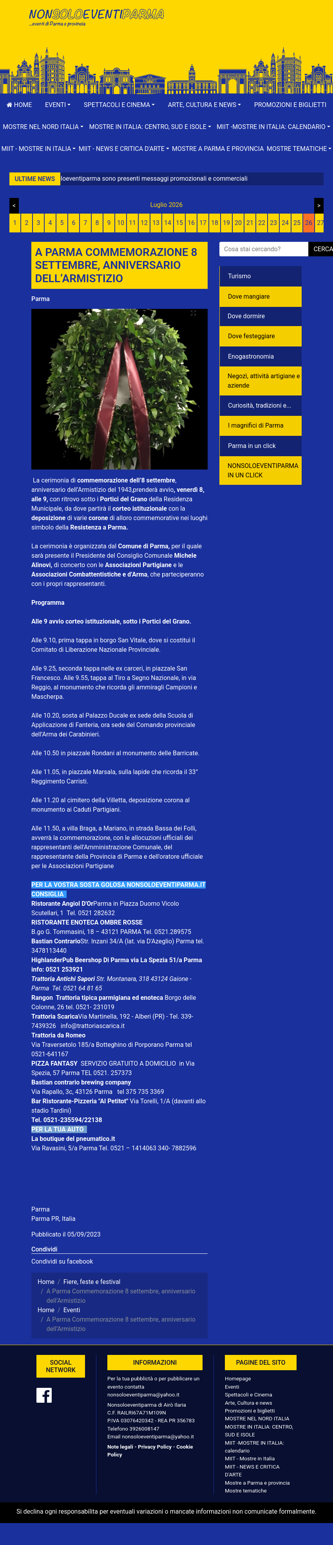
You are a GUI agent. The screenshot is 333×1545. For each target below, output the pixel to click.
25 (296, 223)
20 (238, 223)
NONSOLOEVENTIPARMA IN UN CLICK (263, 470)
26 (308, 223)
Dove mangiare (249, 296)
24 (285, 223)
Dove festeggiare (251, 336)
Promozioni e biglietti (290, 105)
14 (167, 223)
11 (132, 223)
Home (19, 105)
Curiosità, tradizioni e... (259, 405)
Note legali (120, 1446)
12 (144, 223)
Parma (40, 299)
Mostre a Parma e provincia (218, 148)
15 (179, 223)
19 (226, 223)
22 (261, 223)
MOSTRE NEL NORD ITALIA (257, 1418)
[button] (57, 105)
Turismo (239, 276)
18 (214, 223)
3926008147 (144, 1428)
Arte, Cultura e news (248, 1403)
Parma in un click (252, 446)
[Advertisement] (237, 31)
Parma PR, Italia (53, 1218)
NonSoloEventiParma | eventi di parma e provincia (96, 22)
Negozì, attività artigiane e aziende (264, 380)
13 (155, 223)
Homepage (238, 1378)
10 (120, 223)
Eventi (232, 1387)
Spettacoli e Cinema (248, 1394)
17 (202, 223)
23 (273, 223)
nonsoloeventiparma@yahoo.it (143, 1394)
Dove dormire (246, 316)
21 (249, 223)
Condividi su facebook (62, 1261)
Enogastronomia (251, 356)
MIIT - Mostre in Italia (250, 1458)
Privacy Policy (155, 1446)
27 (320, 223)
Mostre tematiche (246, 1490)
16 (191, 223)
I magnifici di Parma (256, 425)
